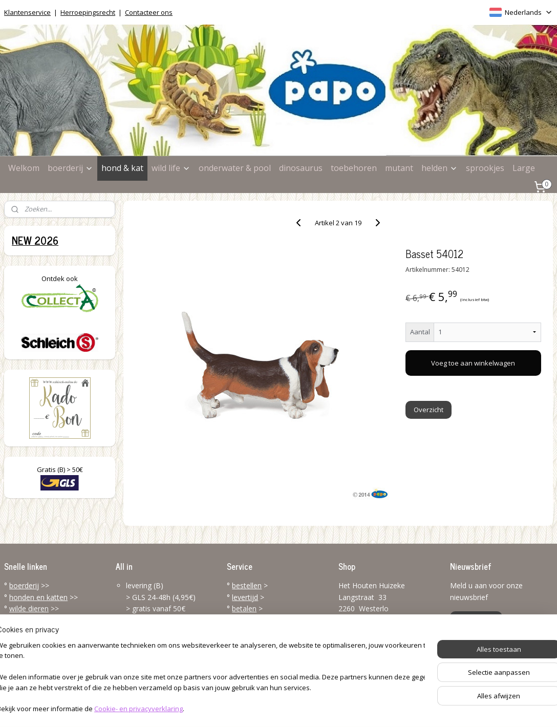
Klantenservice (27, 12)
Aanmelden (476, 620)
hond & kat (122, 168)
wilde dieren (29, 608)
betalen (244, 608)
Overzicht (428, 409)
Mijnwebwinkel (387, 708)
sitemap (237, 708)
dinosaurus (301, 168)
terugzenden (252, 631)
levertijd (245, 597)
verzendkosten (256, 620)
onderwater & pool (235, 168)
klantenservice (274, 643)
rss (259, 708)
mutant (399, 168)
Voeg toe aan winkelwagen (474, 363)
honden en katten (38, 597)
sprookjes (485, 168)
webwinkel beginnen (298, 708)
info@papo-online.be (372, 668)
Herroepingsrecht (87, 12)
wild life (171, 168)
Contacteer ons (149, 12)
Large (523, 168)
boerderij (70, 168)
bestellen (247, 585)
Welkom (23, 168)
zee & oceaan (32, 620)
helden (439, 168)
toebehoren (354, 168)
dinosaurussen (33, 631)
